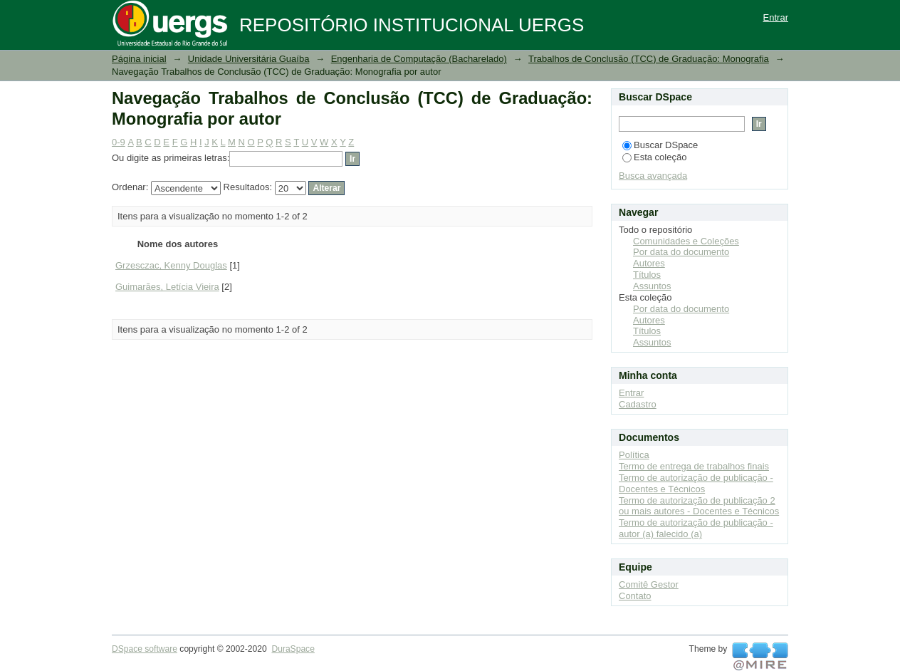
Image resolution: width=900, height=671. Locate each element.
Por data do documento (681, 251)
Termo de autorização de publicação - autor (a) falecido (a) (696, 528)
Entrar (775, 17)
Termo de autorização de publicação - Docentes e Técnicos (696, 483)
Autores (649, 263)
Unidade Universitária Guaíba (249, 58)
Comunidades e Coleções (686, 241)
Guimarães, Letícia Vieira (167, 286)
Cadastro (637, 404)
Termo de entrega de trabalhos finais (694, 466)
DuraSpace (292, 649)
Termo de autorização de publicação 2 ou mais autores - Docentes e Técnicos (699, 506)
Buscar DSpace (660, 145)
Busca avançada (653, 175)
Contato (635, 596)
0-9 (118, 142)
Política (634, 454)
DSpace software (144, 649)
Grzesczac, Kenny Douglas (171, 265)
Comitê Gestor (649, 584)
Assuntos (652, 286)
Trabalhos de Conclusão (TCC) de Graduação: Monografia (648, 58)
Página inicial (139, 58)
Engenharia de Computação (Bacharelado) (419, 58)
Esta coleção (654, 157)
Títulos (647, 274)
